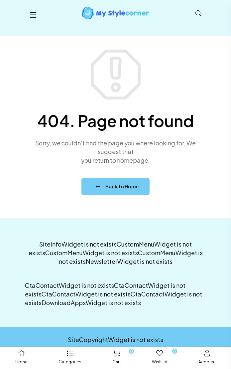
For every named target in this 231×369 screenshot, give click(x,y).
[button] (70, 358)
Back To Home (117, 186)
